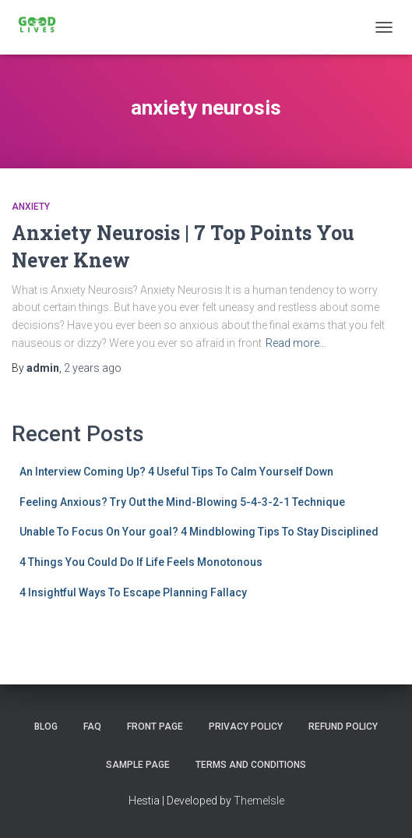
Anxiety (31, 206)
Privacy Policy (246, 726)
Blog (46, 726)
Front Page (155, 726)
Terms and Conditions (250, 764)
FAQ (92, 726)
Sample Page (138, 764)
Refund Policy (343, 726)
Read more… (296, 343)
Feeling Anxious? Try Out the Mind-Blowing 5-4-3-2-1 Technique (182, 502)
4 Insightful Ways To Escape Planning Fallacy (133, 592)
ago (92, 368)
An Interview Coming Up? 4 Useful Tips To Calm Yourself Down (176, 471)
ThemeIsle (259, 800)
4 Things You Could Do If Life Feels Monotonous (140, 562)
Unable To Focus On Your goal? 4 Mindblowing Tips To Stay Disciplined (199, 531)
